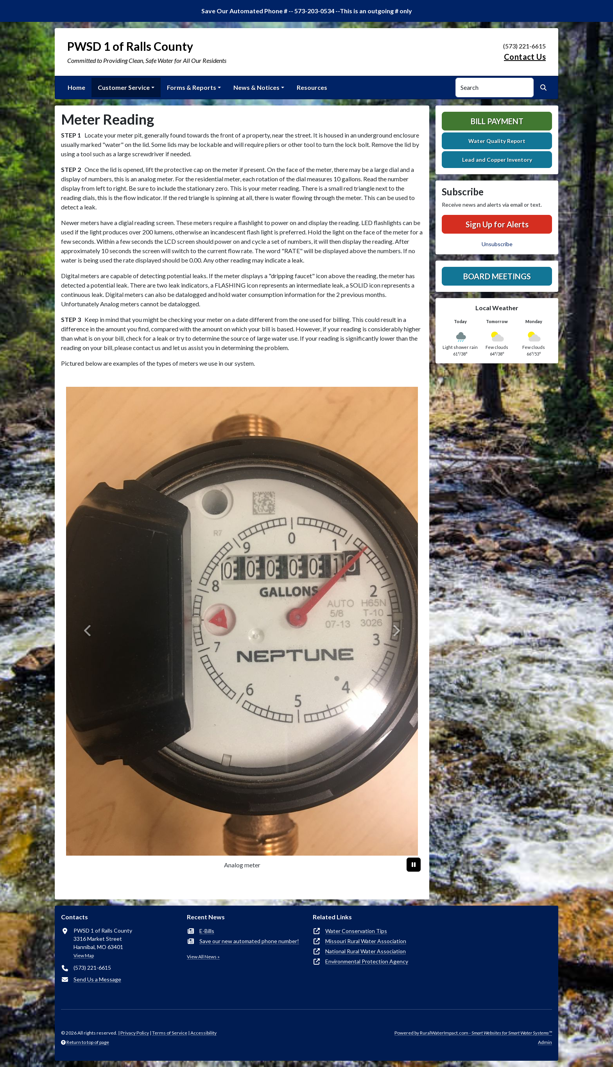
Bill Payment (497, 121)
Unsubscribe (497, 244)
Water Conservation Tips (356, 931)
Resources (312, 87)
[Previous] (88, 630)
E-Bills (206, 931)
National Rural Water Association (365, 951)
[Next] (396, 630)
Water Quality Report (496, 141)
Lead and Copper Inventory (497, 159)
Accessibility (203, 1033)
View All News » (203, 957)
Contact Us (525, 56)
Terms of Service (169, 1033)
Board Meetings (497, 276)
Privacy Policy (134, 1033)
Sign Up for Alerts (497, 224)
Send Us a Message (97, 979)
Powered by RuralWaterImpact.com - (473, 1033)
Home (76, 87)
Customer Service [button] (124, 87)
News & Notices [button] (256, 87)
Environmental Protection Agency (366, 961)
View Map (83, 955)
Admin (545, 1042)
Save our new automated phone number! (249, 941)
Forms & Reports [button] (191, 87)
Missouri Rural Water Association (365, 941)
